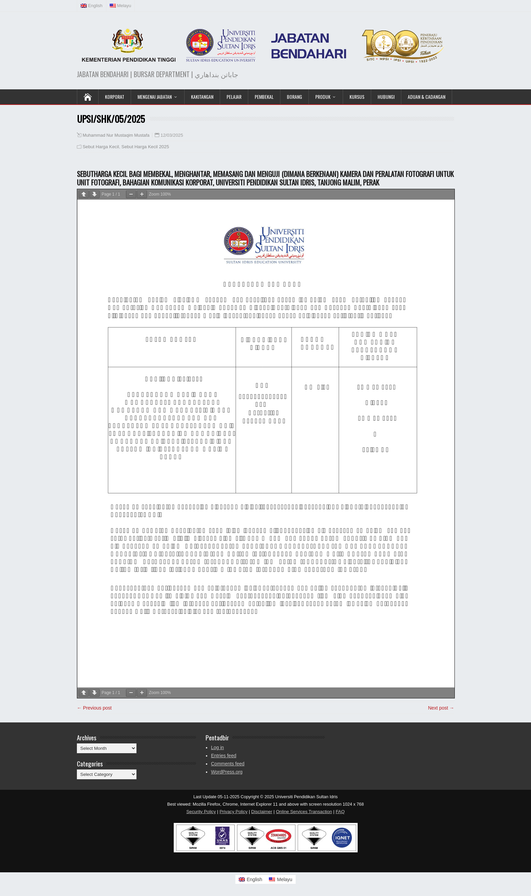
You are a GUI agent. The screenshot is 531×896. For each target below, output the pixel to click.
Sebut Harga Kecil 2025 (145, 146)
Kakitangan (202, 96)
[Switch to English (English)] (91, 6)
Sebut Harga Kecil (101, 146)
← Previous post (94, 708)
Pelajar (234, 96)
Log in (217, 747)
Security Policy (201, 811)
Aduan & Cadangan (426, 96)
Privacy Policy (233, 811)
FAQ (340, 811)
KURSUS (356, 96)
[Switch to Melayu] (281, 879)
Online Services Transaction (304, 811)
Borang (294, 96)
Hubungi (386, 96)
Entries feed (223, 755)
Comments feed (228, 763)
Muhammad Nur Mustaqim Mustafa (116, 135)
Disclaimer (261, 811)
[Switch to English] (250, 879)
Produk (323, 96)
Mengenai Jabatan (154, 96)
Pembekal (264, 96)
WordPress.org (226, 772)
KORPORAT (114, 96)
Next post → (441, 708)
